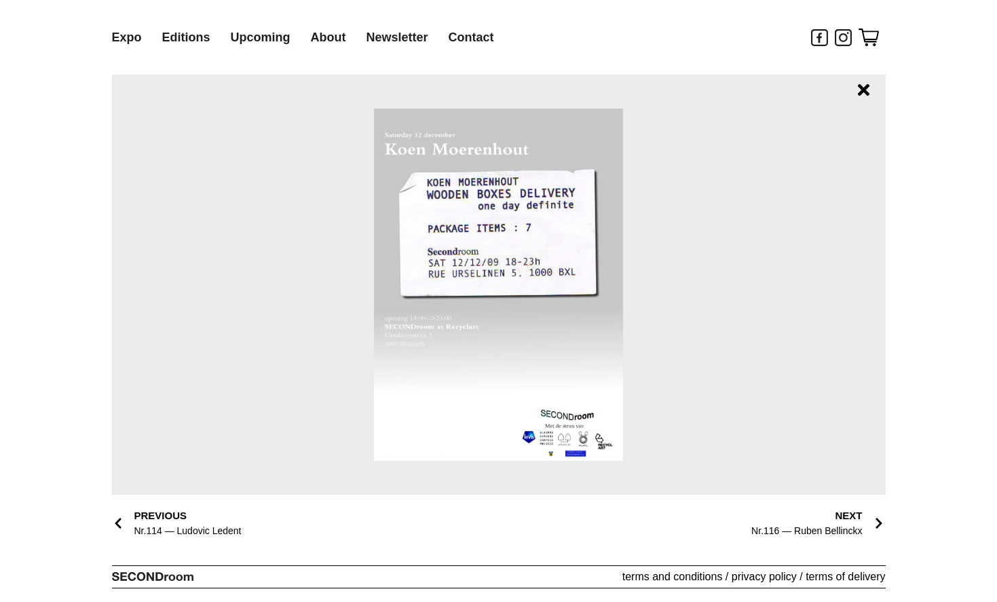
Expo (127, 37)
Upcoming (260, 37)
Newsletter (397, 37)
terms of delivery (845, 576)
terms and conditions (672, 576)
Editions (186, 37)
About (328, 37)
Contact (471, 37)
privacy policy (764, 576)
